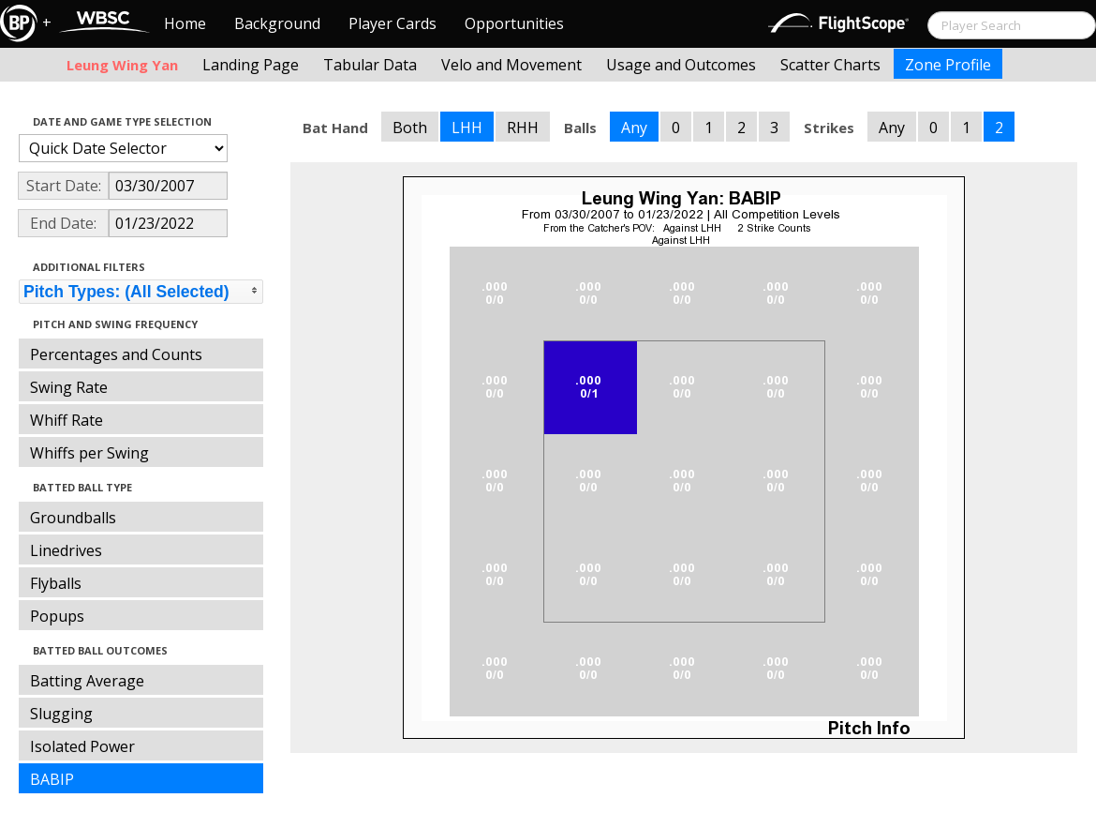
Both (409, 127)
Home (185, 23)
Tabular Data (370, 64)
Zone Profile (948, 64)
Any (634, 127)
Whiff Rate (66, 420)
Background (277, 23)
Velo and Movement (511, 64)
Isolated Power (82, 746)
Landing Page (250, 64)
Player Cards (392, 23)
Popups (57, 616)
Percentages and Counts (116, 354)
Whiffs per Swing (89, 453)
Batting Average (87, 680)
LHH (467, 127)
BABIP (52, 779)
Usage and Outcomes (681, 64)
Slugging (61, 713)
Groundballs (73, 517)
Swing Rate (69, 387)
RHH (523, 127)
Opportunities (514, 23)
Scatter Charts (830, 64)
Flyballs (55, 583)
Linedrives (66, 550)
